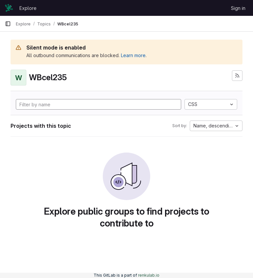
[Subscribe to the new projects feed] (237, 75)
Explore (28, 8)
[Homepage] (9, 8)
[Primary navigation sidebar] (8, 23)
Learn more (133, 55)
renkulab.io (148, 275)
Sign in (238, 8)
